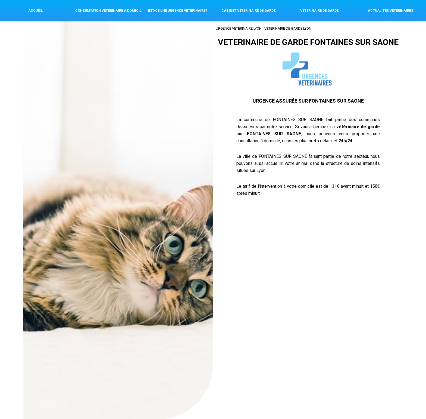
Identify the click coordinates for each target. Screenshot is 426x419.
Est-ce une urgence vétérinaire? (177, 10)
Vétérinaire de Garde (319, 10)
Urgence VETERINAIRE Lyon (239, 28)
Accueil (35, 10)
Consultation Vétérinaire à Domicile (108, 10)
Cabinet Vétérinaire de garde (248, 10)
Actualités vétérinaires (390, 10)
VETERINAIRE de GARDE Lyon (287, 28)
